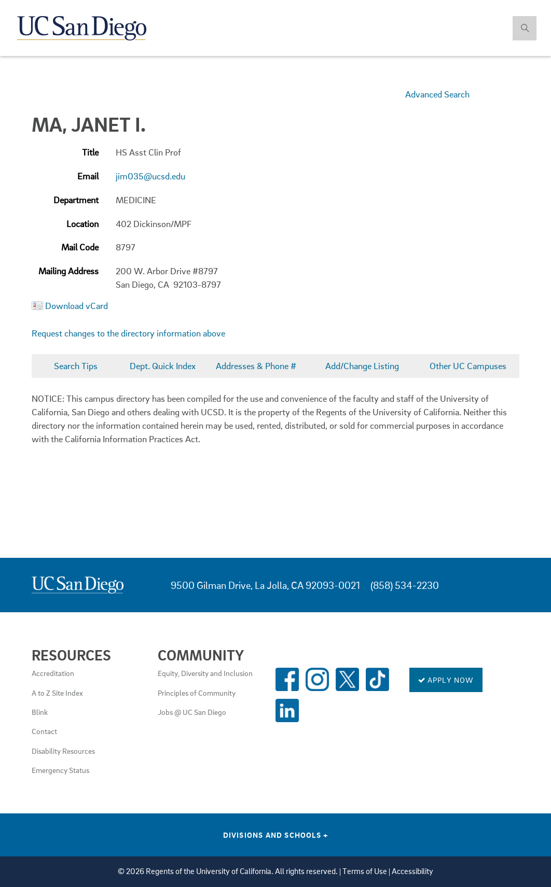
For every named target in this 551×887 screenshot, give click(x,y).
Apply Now (446, 679)
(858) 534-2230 (404, 585)
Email (88, 176)
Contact (44, 731)
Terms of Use (364, 871)
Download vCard (76, 305)
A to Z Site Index (57, 692)
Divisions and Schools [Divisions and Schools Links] (275, 834)
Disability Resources (63, 750)
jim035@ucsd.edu (150, 176)
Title (90, 152)
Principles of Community (197, 692)
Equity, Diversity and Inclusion (205, 673)
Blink (40, 711)
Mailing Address (68, 270)
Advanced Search (437, 94)
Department (76, 199)
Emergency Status (60, 770)
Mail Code (80, 247)
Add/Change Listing (362, 365)
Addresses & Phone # (256, 365)
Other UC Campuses (468, 365)
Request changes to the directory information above (128, 333)
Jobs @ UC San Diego (192, 711)
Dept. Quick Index (163, 365)
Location (82, 223)
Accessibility (412, 871)
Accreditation (53, 673)
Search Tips (76, 365)
